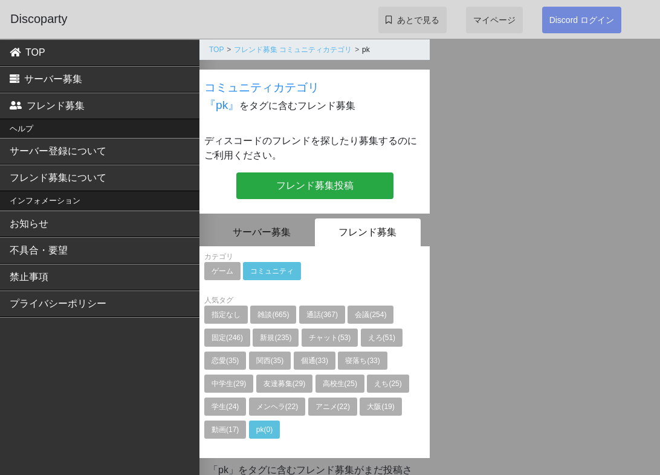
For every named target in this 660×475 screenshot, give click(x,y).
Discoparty (38, 18)
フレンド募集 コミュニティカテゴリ (293, 49)
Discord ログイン (581, 20)
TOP (27, 52)
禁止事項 (29, 277)
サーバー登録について (58, 151)
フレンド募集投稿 (315, 185)
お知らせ (29, 223)
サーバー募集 (46, 79)
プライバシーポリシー (58, 303)
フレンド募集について (58, 177)
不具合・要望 (39, 250)
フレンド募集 (47, 105)
